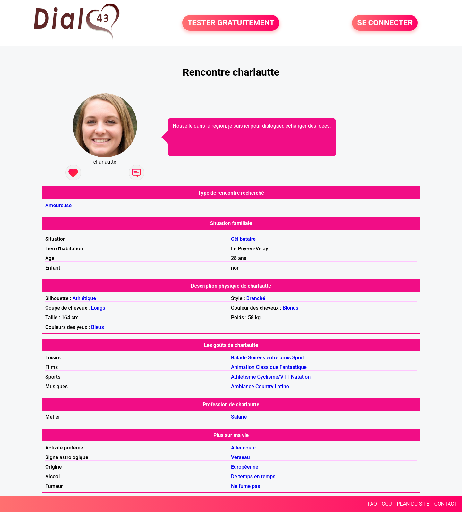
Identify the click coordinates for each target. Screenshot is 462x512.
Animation (242, 367)
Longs (98, 308)
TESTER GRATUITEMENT (230, 23)
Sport (298, 358)
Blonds (290, 308)
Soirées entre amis (269, 358)
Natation (301, 377)
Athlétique (84, 298)
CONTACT (445, 504)
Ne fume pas (245, 486)
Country (264, 386)
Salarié (239, 417)
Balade (239, 358)
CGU (387, 504)
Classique (267, 367)
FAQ (372, 504)
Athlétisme (243, 377)
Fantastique (293, 367)
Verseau (240, 457)
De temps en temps (253, 477)
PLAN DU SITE (413, 504)
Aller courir (243, 448)
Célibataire (243, 239)
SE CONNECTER (385, 23)
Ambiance (242, 386)
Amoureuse (58, 205)
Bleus (97, 327)
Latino (282, 386)
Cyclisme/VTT (273, 377)
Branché (255, 298)
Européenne (244, 467)
